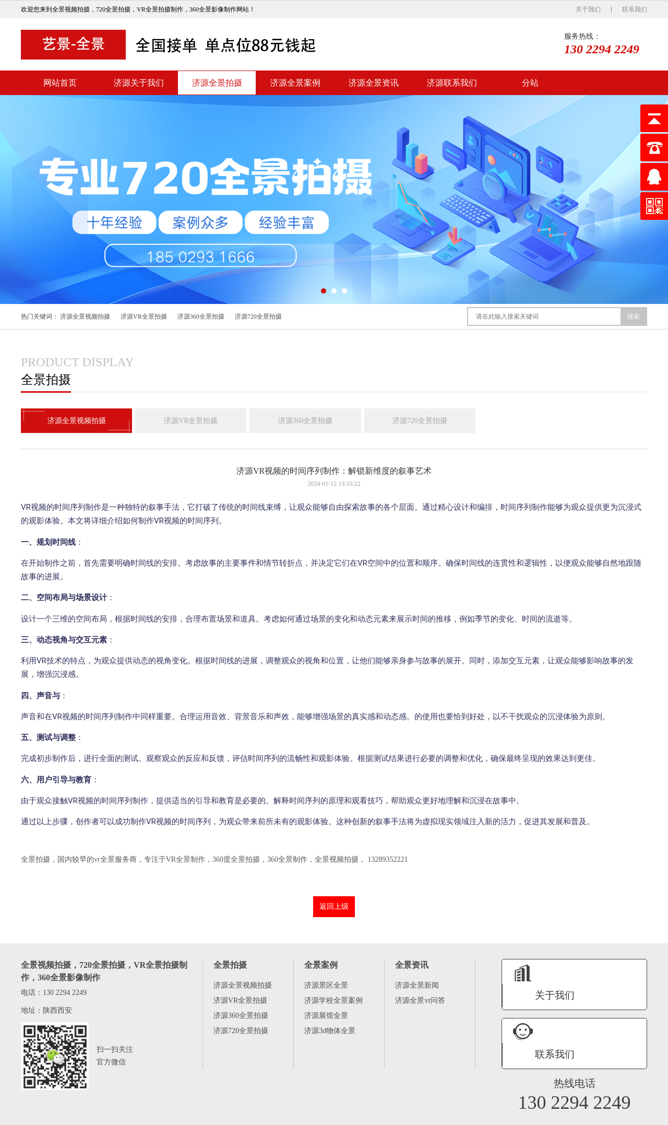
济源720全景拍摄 (258, 316)
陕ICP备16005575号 (592, 1115)
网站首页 (60, 82)
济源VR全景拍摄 (144, 316)
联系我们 (634, 9)
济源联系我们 (452, 82)
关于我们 (588, 9)
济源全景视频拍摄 (85, 316)
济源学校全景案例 (333, 1001)
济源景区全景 (326, 986)
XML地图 (634, 1115)
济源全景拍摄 (217, 82)
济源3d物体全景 (329, 1031)
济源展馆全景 (326, 1016)
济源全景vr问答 (420, 1001)
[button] (323, 291)
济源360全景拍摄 (200, 316)
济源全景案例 (295, 82)
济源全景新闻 (417, 986)
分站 (530, 82)
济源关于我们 (139, 82)
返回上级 (334, 907)
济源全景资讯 (374, 82)
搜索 (633, 316)
